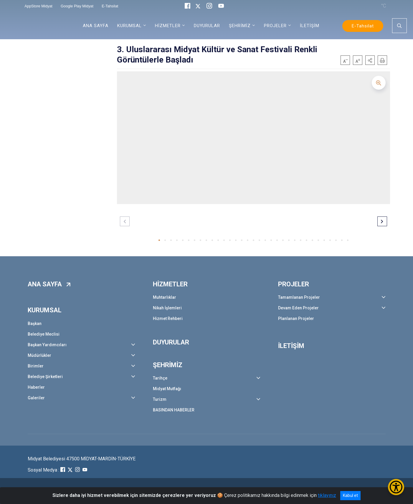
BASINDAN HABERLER (173, 410)
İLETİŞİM (309, 25)
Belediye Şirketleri (45, 376)
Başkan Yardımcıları (47, 344)
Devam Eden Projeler (298, 308)
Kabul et (350, 495)
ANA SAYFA (95, 25)
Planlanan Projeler (296, 318)
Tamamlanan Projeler (299, 297)
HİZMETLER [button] (168, 25)
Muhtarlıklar (164, 297)
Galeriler (36, 397)
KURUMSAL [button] (129, 25)
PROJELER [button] (275, 25)
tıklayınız (327, 495)
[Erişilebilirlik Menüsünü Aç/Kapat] (396, 487)
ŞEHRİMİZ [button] (240, 25)
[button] (370, 60)
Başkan (35, 323)
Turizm (159, 399)
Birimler (36, 366)
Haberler (36, 387)
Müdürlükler (39, 355)
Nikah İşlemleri (167, 308)
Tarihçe (160, 378)
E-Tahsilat (363, 26)
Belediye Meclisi (44, 334)
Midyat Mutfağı (167, 388)
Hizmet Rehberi (168, 318)
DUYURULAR (207, 25)
